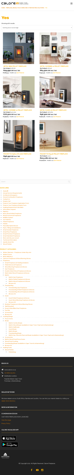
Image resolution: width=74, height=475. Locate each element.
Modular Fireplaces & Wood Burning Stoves (19, 304)
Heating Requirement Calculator (13, 207)
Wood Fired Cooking (11, 341)
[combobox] (37, 27)
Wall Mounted (9, 306)
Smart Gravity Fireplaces (10, 230)
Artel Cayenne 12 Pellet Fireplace (17, 110)
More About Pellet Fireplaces (12, 213)
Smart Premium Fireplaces (11, 234)
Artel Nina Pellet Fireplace (14, 66)
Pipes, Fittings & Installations (12, 228)
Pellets (5, 223)
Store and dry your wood (11, 238)
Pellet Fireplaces (8, 221)
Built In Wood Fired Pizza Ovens (15, 339)
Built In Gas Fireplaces (16, 277)
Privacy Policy (5, 423)
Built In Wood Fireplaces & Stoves (19, 281)
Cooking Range (8, 316)
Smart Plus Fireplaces (10, 232)
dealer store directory (8, 401)
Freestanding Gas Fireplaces (18, 287)
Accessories (9, 312)
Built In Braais (13, 331)
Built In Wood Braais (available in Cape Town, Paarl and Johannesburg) (31, 325)
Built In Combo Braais (15, 323)
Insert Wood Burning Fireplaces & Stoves (22, 300)
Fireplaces (6, 260)
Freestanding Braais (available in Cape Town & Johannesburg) (24, 343)
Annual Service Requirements (12, 193)
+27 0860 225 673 (9, 373)
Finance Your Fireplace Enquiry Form (14, 205)
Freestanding (9, 285)
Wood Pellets (7, 244)
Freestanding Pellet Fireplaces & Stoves (21, 289)
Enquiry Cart (6, 201)
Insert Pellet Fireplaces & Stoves (19, 298)
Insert (6, 296)
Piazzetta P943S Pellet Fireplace (54, 154)
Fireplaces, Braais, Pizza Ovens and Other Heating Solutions (25, 8)
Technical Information (10, 240)
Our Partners (7, 219)
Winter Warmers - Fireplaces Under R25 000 (17, 252)
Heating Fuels (7, 347)
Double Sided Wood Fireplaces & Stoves (18, 271)
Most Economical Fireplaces (12, 215)
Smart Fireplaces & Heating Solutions (17, 262)
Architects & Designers (10, 195)
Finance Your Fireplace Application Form (16, 203)
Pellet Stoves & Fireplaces (13, 265)
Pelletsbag (12, 352)
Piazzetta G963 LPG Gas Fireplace (17, 154)
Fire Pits (7, 310)
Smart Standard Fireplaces (11, 236)
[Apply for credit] (19, 73)
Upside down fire (8, 242)
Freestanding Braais (15, 333)
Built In (7, 275)
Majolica (5, 211)
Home (3, 8)
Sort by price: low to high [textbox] (10, 27)
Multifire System (8, 217)
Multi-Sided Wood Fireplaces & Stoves (17, 273)
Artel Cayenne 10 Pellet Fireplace (54, 66)
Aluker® (5, 191)
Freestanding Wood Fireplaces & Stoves (21, 292)
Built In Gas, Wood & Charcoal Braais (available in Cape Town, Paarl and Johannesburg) (36, 335)
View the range (6, 420)
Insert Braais (13, 329)
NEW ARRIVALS (8, 256)
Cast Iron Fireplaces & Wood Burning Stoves (17, 258)
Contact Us (6, 199)
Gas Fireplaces (9, 269)
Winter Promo (7, 254)
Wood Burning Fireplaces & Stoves (16, 267)
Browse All (12, 283)
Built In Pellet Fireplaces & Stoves (19, 279)
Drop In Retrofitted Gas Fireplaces (15, 308)
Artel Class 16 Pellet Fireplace (53, 110)
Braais (7, 320)
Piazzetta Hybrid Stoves (10, 225)
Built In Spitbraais (14, 327)
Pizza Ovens (9, 318)
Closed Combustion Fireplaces (13, 197)
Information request (9, 209)
